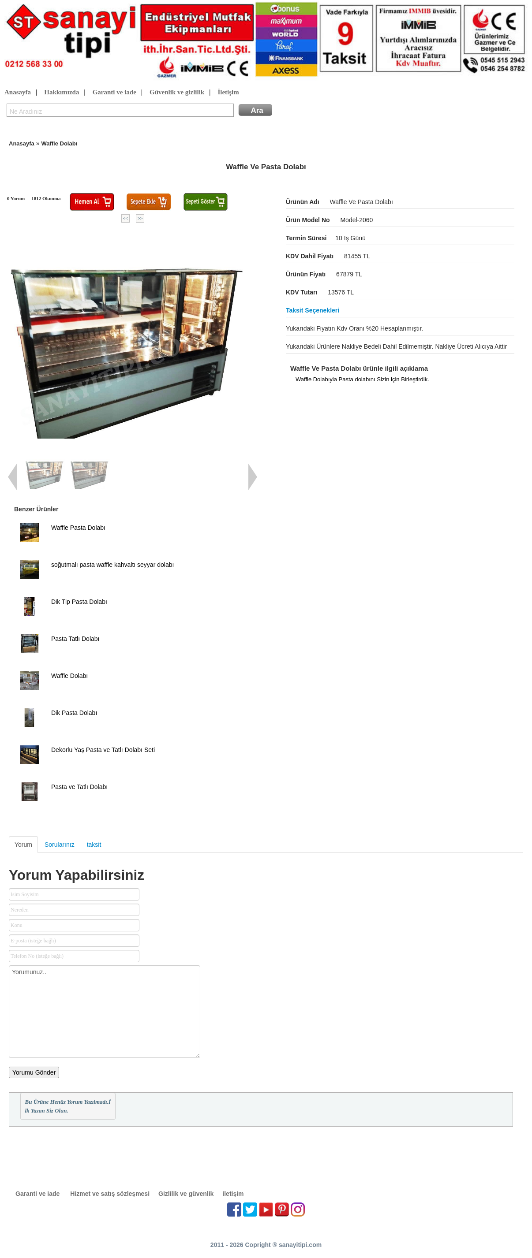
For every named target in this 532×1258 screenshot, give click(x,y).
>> (140, 218)
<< (125, 218)
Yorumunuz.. (104, 1011)
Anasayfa (17, 92)
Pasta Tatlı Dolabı (75, 638)
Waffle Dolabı (59, 143)
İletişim (228, 92)
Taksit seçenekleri (312, 310)
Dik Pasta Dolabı (74, 712)
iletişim (233, 1193)
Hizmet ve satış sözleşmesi (110, 1193)
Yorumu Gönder (34, 1072)
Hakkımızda (61, 92)
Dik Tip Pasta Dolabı (79, 601)
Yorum (23, 844)
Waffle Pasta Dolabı (78, 527)
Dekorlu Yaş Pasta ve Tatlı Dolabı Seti (103, 749)
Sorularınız (60, 844)
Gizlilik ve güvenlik (186, 1193)
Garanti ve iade (114, 92)
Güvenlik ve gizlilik (177, 92)
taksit (94, 844)
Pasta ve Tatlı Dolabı (79, 786)
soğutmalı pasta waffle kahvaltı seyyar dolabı (112, 564)
